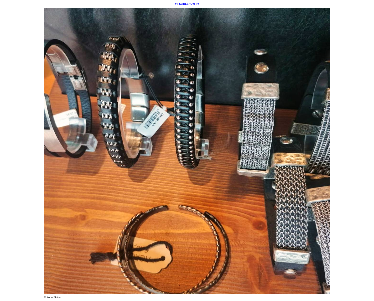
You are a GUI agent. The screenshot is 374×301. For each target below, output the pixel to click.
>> (197, 3)
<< (176, 3)
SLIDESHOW (187, 3)
